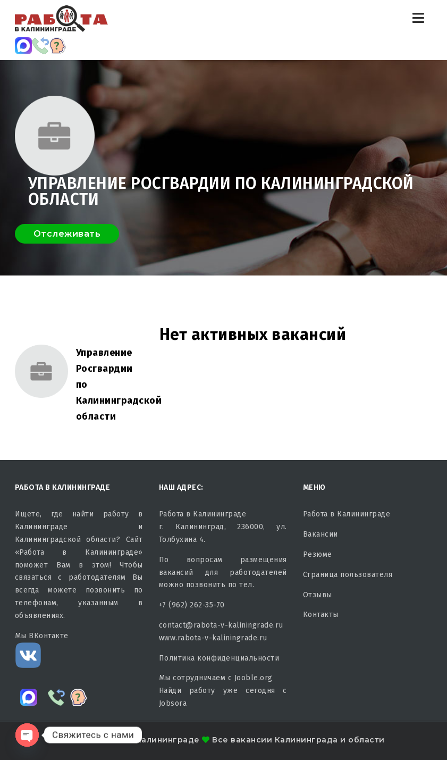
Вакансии (320, 534)
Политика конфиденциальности (219, 658)
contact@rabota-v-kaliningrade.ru (221, 625)
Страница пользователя (348, 574)
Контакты (321, 614)
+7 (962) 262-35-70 (192, 604)
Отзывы (317, 594)
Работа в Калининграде (347, 514)
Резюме (317, 554)
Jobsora (173, 703)
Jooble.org (253, 677)
